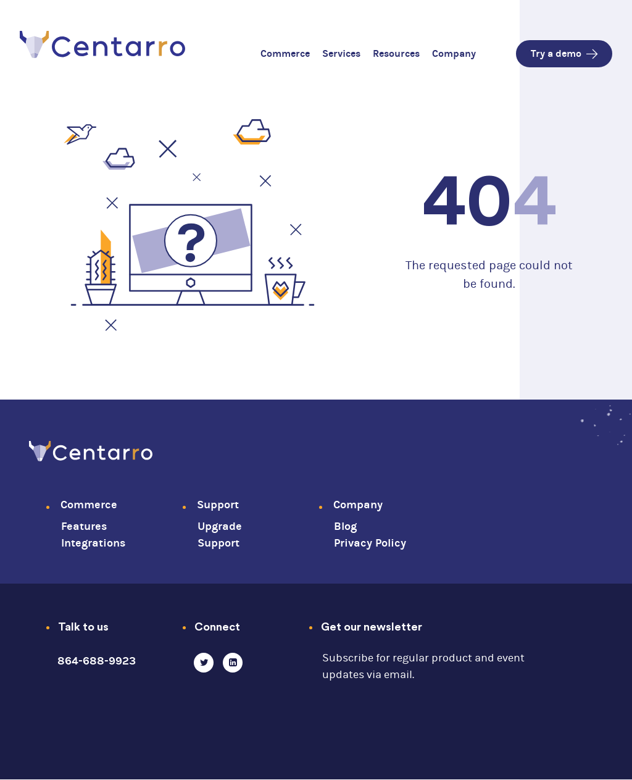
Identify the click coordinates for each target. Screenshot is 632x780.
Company (454, 53)
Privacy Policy (370, 543)
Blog (345, 526)
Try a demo (564, 53)
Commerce (285, 53)
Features (84, 526)
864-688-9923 (96, 661)
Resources (396, 53)
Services (341, 53)
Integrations (93, 543)
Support (218, 504)
